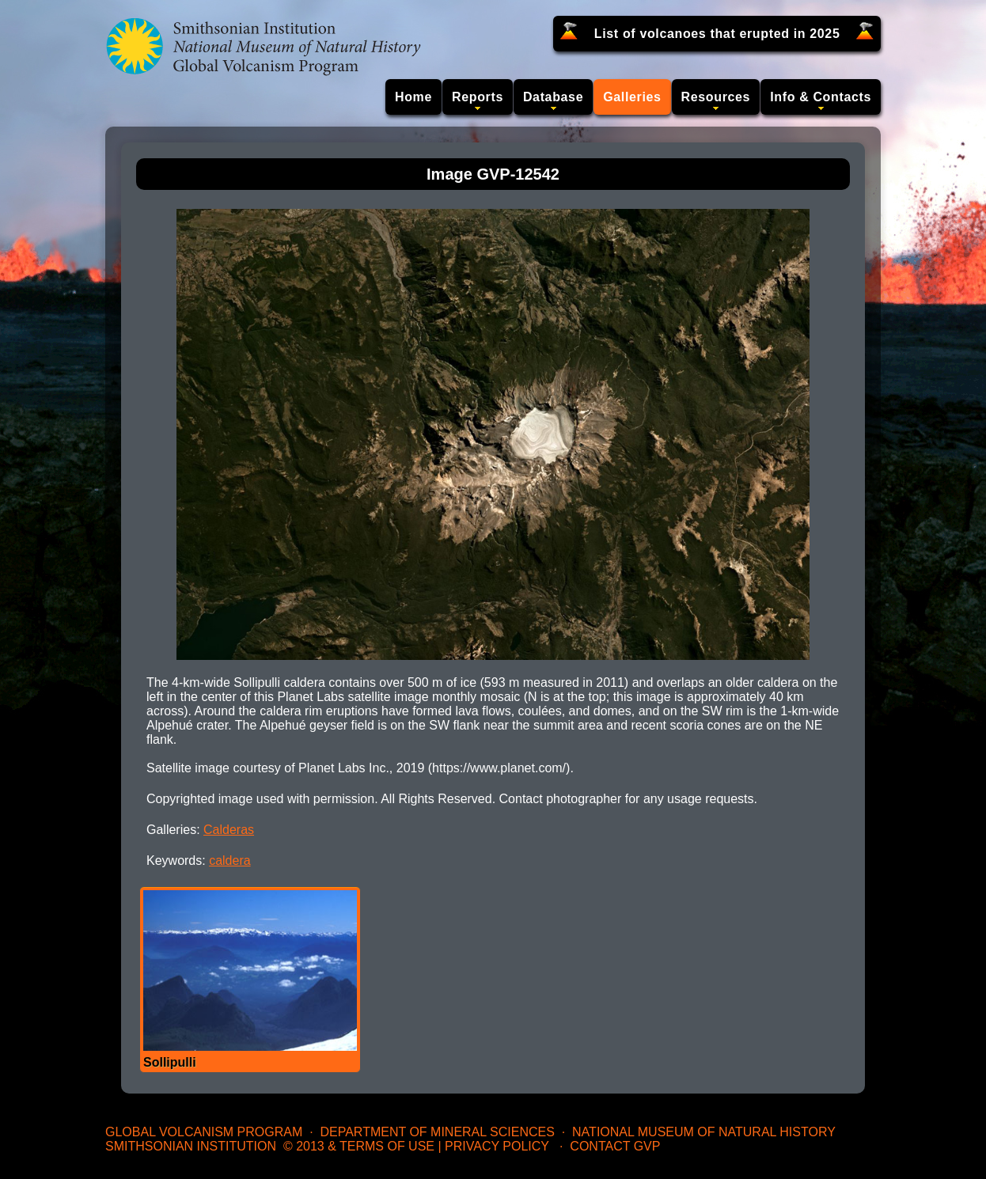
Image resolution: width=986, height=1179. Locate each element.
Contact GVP (615, 1146)
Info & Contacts (820, 97)
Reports (477, 97)
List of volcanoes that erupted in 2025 (717, 33)
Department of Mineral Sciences (437, 1132)
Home (413, 97)
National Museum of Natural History (704, 1132)
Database (553, 97)
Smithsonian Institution (190, 1146)
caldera (229, 860)
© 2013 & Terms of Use (358, 1146)
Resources (716, 97)
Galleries (632, 97)
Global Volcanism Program (203, 1132)
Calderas (228, 829)
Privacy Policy (497, 1146)
